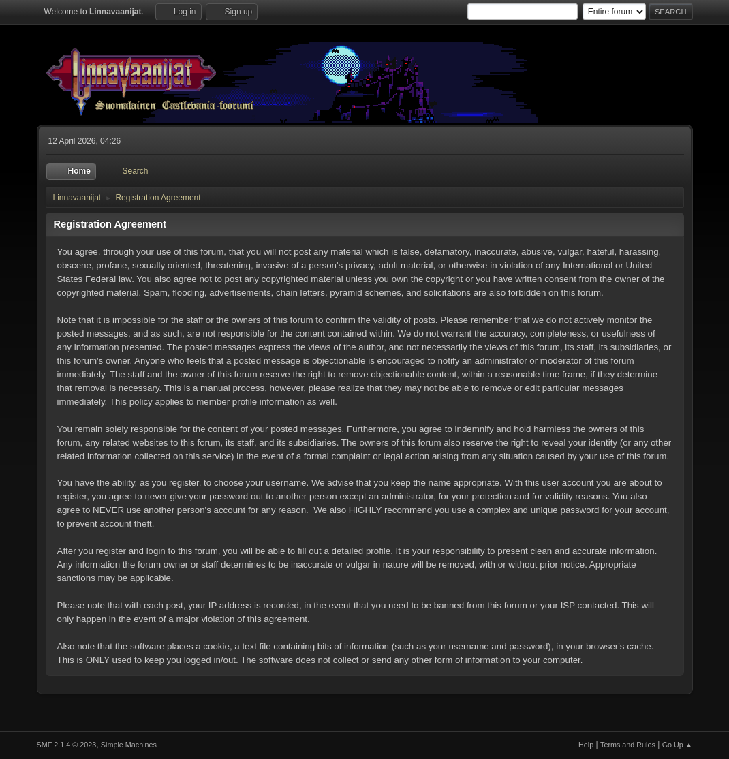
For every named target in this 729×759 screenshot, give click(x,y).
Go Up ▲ (677, 745)
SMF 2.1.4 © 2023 (67, 745)
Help (585, 745)
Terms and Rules (627, 745)
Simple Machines (129, 745)
